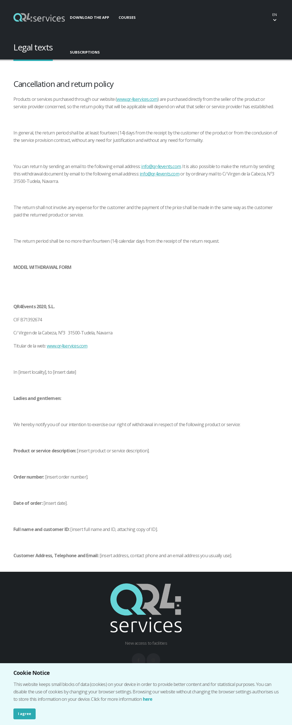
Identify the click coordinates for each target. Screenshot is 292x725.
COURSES (127, 17)
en (274, 17)
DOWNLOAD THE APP (89, 17)
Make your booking (197, 17)
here (148, 699)
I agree (24, 713)
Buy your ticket (246, 17)
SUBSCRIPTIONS (85, 52)
